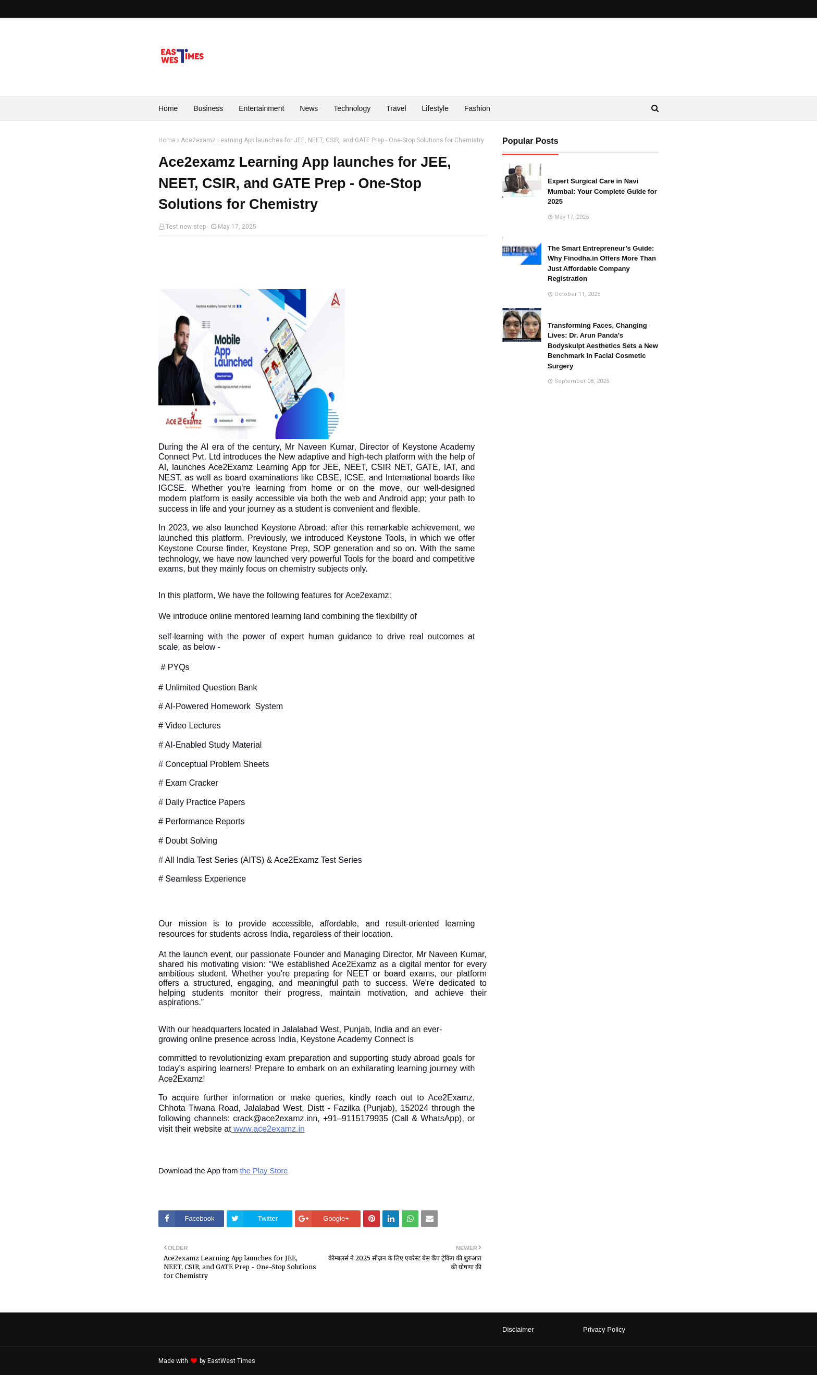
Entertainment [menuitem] (261, 108)
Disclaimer (518, 1329)
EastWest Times (231, 1361)
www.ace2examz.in (268, 1128)
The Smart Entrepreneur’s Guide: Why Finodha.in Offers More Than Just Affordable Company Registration (602, 263)
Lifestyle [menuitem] (435, 108)
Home (167, 140)
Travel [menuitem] (396, 108)
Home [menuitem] (168, 108)
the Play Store (264, 1171)
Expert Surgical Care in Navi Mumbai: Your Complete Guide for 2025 (602, 191)
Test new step (186, 226)
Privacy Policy (604, 1329)
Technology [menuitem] (351, 108)
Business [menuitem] (208, 108)
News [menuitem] (309, 108)
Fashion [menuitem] (477, 108)
